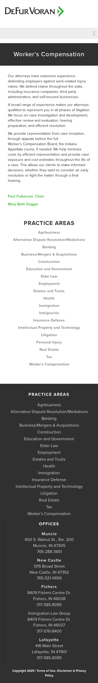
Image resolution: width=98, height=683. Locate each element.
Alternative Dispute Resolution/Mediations (49, 240)
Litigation (49, 335)
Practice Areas (49, 223)
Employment (49, 283)
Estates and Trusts (49, 291)
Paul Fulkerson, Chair (26, 196)
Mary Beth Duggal (23, 204)
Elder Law (49, 276)
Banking (49, 247)
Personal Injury (49, 342)
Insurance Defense (49, 320)
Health (49, 298)
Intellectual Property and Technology (49, 327)
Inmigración (49, 313)
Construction (49, 261)
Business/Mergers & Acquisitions (49, 254)
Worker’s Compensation (49, 364)
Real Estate (49, 349)
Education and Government (49, 269)
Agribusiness (49, 232)
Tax (49, 357)
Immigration (49, 305)
